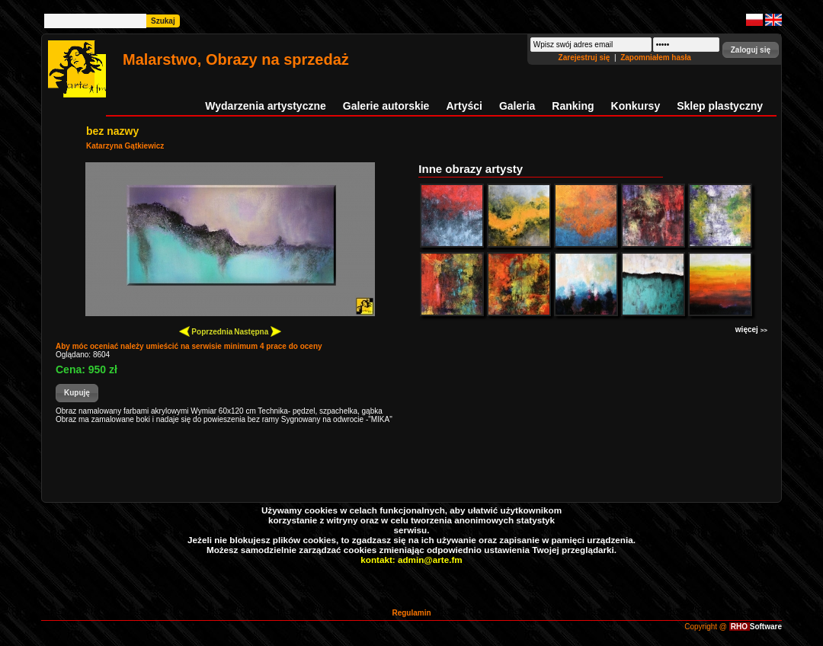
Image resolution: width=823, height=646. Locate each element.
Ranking (573, 106)
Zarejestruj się (586, 57)
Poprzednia (206, 331)
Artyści (464, 106)
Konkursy (636, 106)
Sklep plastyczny (720, 106)
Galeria (517, 106)
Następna (257, 331)
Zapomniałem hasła (655, 57)
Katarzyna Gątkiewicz (125, 146)
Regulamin (411, 613)
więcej (751, 329)
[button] (750, 50)
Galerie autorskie (386, 106)
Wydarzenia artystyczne (265, 106)
